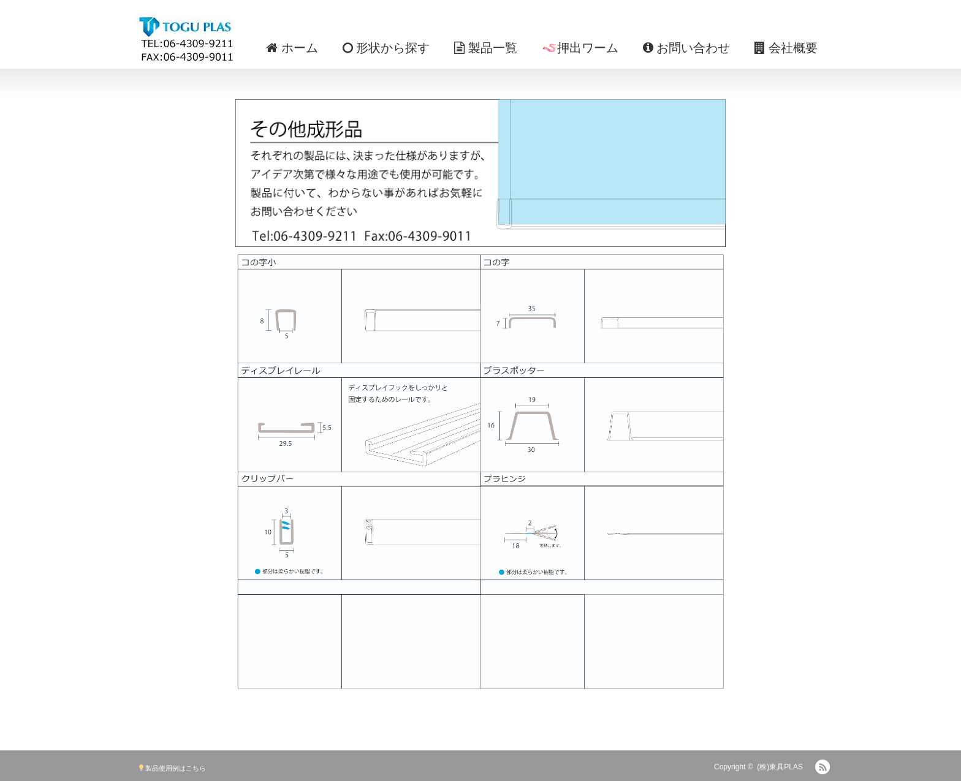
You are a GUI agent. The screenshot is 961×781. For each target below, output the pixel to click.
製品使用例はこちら (172, 768)
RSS (822, 767)
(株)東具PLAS (780, 767)
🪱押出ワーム (580, 48)
